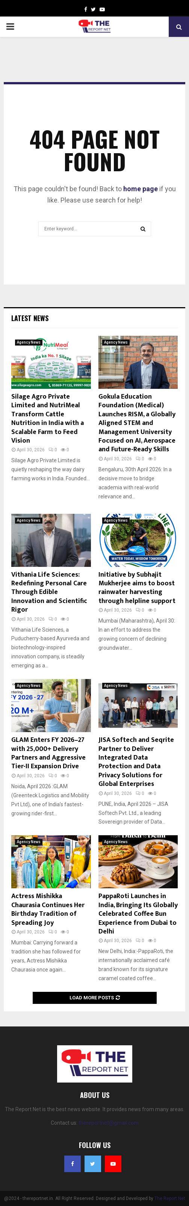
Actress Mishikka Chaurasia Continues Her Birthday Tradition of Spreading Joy (48, 909)
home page (140, 189)
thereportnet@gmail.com (109, 1123)
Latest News (29, 318)
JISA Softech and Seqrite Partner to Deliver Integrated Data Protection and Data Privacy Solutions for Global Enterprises (136, 762)
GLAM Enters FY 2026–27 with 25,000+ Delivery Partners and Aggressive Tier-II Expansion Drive (48, 753)
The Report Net (169, 1198)
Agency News (29, 342)
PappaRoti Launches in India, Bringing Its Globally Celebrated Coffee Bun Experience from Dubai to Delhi (138, 914)
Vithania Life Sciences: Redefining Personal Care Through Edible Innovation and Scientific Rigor (49, 592)
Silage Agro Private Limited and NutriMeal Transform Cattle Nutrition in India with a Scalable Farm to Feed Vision (47, 418)
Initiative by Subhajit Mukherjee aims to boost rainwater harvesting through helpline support (136, 588)
